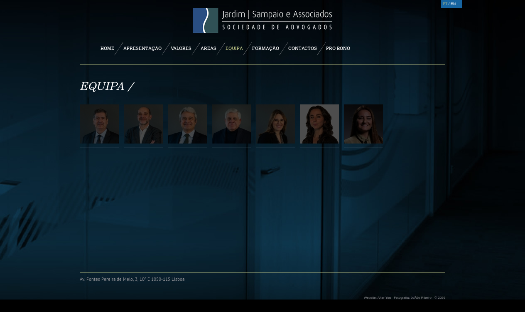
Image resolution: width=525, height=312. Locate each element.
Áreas (208, 48)
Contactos (302, 48)
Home (107, 48)
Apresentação (142, 48)
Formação (265, 48)
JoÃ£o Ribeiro (421, 298)
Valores (181, 48)
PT (445, 4)
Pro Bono (338, 48)
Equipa (234, 48)
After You (384, 298)
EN (453, 4)
